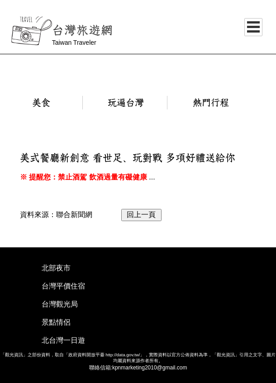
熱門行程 (211, 102)
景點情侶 (56, 322)
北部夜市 (56, 268)
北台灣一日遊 (63, 340)
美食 (41, 102)
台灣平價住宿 (63, 286)
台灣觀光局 (60, 304)
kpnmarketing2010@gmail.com (149, 367)
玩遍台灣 (126, 102)
